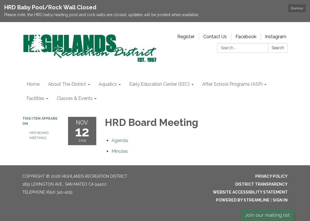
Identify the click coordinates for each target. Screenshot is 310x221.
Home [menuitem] (33, 84)
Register (186, 36)
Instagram (275, 36)
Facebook (245, 36)
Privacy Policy (271, 176)
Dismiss (297, 8)
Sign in (280, 200)
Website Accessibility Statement (250, 192)
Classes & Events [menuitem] (75, 98)
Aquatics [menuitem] (108, 84)
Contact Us (215, 36)
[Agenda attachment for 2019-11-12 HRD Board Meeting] (120, 140)
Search (278, 48)
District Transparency (261, 184)
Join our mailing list (267, 215)
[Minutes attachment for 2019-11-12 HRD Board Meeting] (120, 151)
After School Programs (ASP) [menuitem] (232, 84)
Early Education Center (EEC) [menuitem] (159, 84)
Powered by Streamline (243, 200)
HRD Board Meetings (39, 135)
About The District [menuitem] (67, 84)
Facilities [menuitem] (35, 98)
